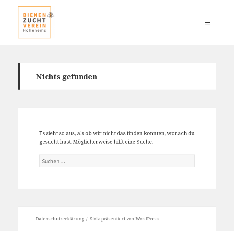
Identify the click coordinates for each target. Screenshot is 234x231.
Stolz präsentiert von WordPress (124, 219)
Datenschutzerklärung (60, 219)
